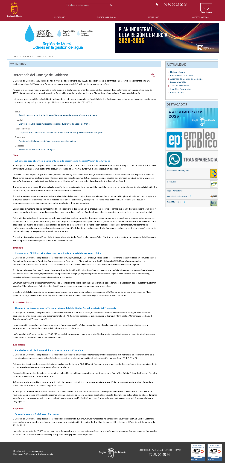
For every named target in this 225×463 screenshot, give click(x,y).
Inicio (16, 57)
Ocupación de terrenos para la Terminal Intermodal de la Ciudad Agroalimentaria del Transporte (61, 132)
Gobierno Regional (107, 17)
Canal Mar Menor (176, 202)
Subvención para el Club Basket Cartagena (37, 149)
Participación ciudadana (179, 196)
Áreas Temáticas (200, 17)
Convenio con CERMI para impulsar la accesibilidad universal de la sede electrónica (55, 124)
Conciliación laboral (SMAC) (178, 171)
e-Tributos (171, 182)
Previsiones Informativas (181, 75)
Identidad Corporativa (180, 89)
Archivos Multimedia (179, 85)
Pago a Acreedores (175, 191)
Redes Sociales (177, 92)
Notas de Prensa (177, 72)
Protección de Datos (172, 450)
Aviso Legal (156, 450)
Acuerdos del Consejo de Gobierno (186, 79)
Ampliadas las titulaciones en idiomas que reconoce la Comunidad (47, 141)
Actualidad (153, 17)
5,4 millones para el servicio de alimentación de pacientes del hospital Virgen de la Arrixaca (58, 115)
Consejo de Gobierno (46, 57)
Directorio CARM (178, 82)
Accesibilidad (144, 450)
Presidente (59, 17)
